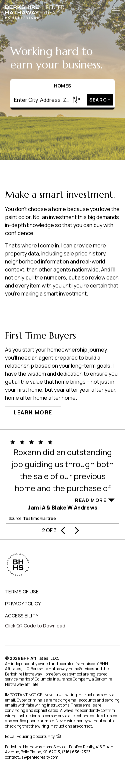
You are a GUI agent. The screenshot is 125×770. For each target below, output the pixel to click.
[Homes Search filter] (76, 100)
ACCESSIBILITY (21, 615)
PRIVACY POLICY (23, 603)
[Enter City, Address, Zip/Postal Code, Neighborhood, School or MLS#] (40, 100)
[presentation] (63, 529)
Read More (90, 500)
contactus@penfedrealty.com (31, 757)
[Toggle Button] (116, 11)
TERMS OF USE (22, 591)
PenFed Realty (81, 747)
